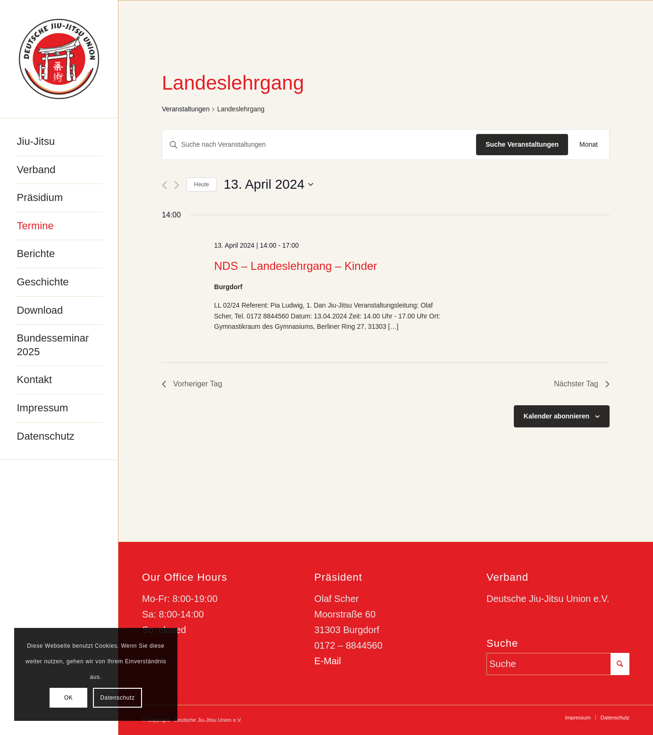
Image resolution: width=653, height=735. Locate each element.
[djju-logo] (59, 59)
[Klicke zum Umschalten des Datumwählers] (268, 184)
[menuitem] (59, 142)
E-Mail (327, 661)
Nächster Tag (582, 384)
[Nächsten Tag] (176, 185)
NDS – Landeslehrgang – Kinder (295, 265)
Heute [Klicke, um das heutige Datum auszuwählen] (201, 184)
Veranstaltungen (185, 109)
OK (68, 697)
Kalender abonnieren (556, 416)
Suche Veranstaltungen (522, 144)
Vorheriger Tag (192, 384)
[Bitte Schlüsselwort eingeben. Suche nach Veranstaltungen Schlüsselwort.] (319, 144)
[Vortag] (164, 185)
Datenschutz (117, 697)
